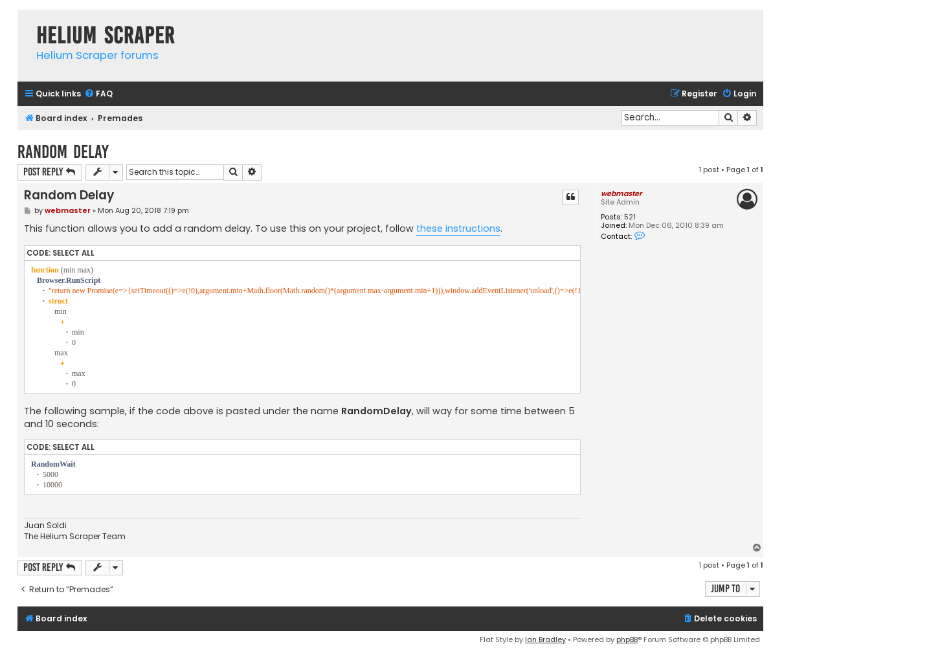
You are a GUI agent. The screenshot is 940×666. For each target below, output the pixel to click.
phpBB (627, 639)
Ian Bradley (545, 639)
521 (630, 217)
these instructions (458, 228)
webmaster (621, 193)
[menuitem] (98, 94)
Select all (73, 253)
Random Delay (63, 152)
